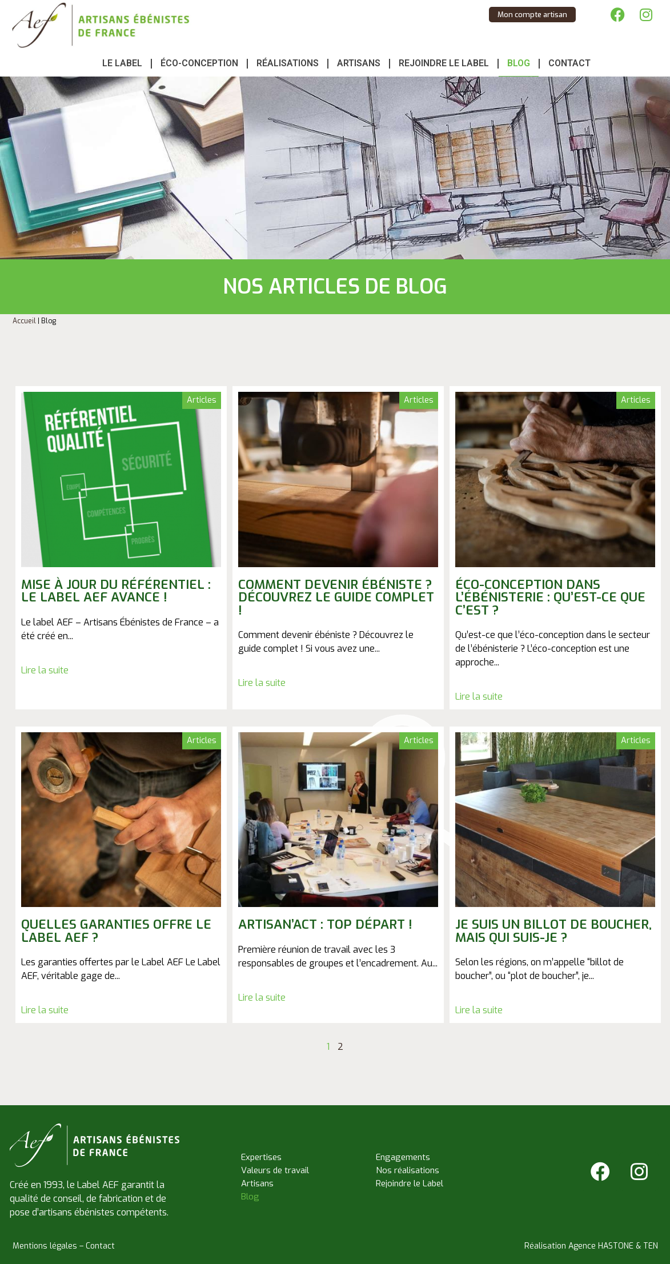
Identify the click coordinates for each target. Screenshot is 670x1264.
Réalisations (287, 63)
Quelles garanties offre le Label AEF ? (116, 930)
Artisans (358, 63)
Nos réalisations (407, 1170)
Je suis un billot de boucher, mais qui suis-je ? (553, 930)
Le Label (122, 63)
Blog (518, 63)
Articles (201, 400)
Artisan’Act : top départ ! (325, 924)
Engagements (403, 1157)
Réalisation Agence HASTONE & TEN (591, 1246)
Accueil (24, 321)
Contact (569, 63)
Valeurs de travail (275, 1170)
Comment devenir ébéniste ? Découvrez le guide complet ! (336, 597)
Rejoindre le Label (444, 63)
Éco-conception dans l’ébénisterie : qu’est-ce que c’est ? (550, 597)
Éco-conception (199, 63)
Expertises (261, 1157)
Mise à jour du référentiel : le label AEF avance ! (116, 590)
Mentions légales (45, 1246)
